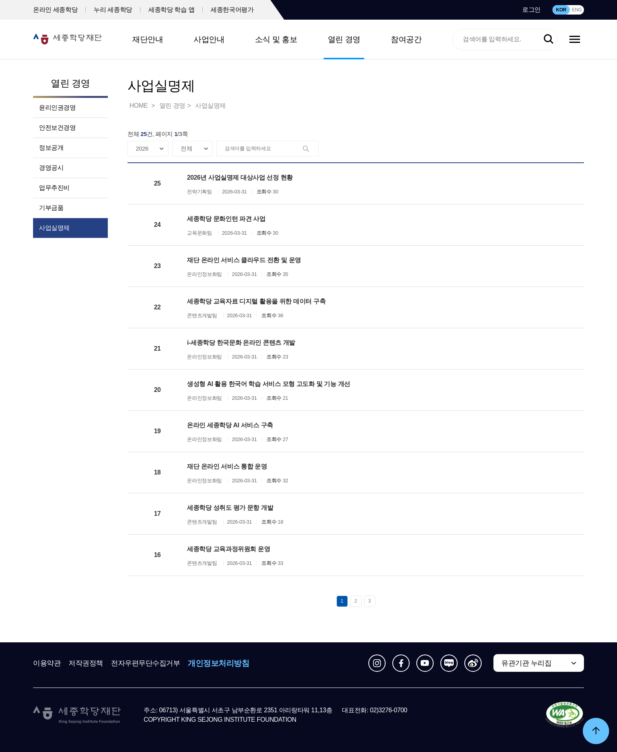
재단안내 (147, 39)
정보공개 (51, 147)
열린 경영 (344, 39)
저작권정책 (85, 663)
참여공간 (406, 39)
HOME (139, 105)
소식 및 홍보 (276, 39)
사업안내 (209, 39)
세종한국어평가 (232, 9)
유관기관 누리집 (526, 663)
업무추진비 (54, 187)
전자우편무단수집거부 (145, 663)
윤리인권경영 (57, 107)
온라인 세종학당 (55, 9)
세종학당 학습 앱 (171, 9)
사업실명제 (54, 227)
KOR (561, 10)
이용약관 (47, 663)
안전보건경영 (57, 127)
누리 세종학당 (113, 9)
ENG (577, 10)
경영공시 (51, 167)
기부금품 (51, 207)
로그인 (531, 9)
